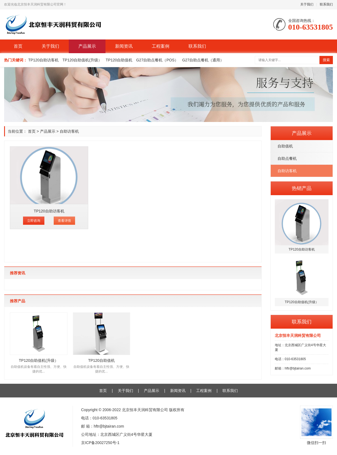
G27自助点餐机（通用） (203, 60)
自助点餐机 (287, 158)
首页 (18, 46)
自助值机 (285, 146)
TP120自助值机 (119, 60)
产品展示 (87, 46)
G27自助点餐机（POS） (157, 60)
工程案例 (160, 46)
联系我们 (326, 4)
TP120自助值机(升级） (82, 60)
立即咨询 (33, 221)
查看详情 (64, 221)
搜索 (326, 60)
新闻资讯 (124, 46)
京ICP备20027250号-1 (100, 442)
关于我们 (306, 4)
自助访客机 (287, 171)
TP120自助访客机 (43, 60)
